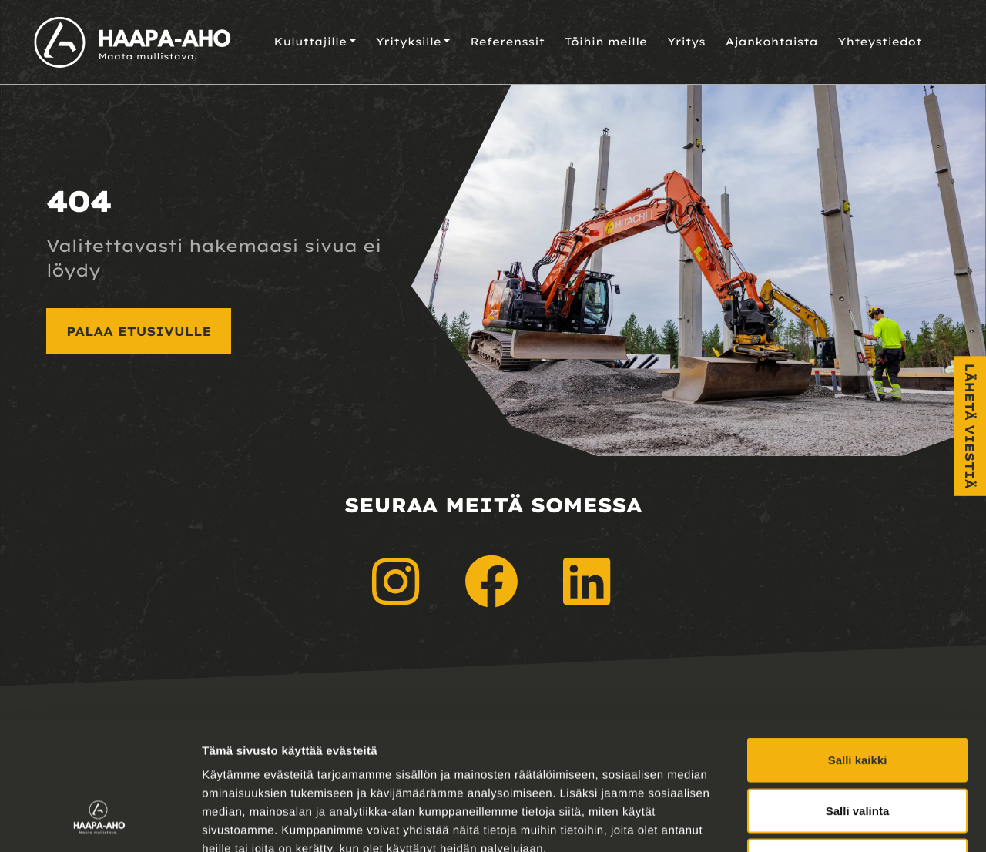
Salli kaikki (857, 649)
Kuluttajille (310, 42)
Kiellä (857, 750)
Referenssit (507, 42)
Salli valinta (858, 700)
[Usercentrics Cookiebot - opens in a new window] (99, 822)
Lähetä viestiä (970, 426)
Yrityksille (408, 42)
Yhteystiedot (880, 42)
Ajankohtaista (772, 42)
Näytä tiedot (823, 821)
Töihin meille (606, 42)
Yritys (686, 42)
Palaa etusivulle (138, 331)
